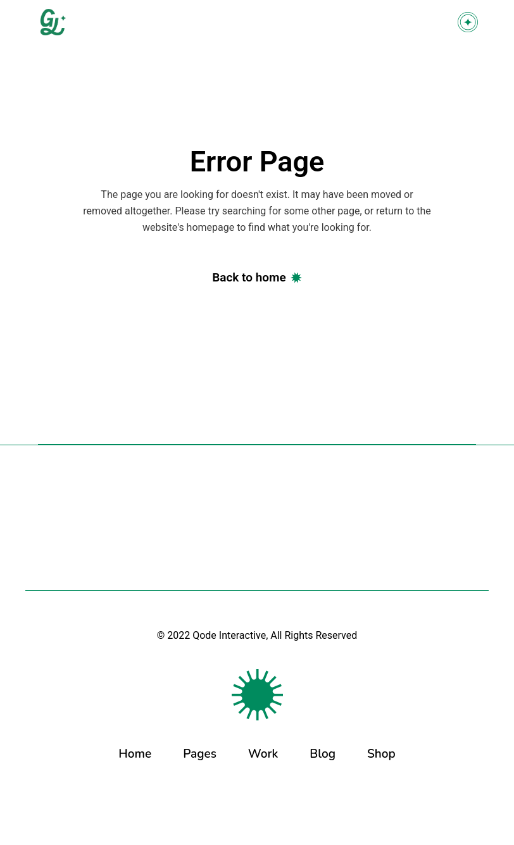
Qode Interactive (229, 635)
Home (134, 754)
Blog (322, 754)
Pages (199, 754)
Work (263, 754)
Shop (381, 754)
